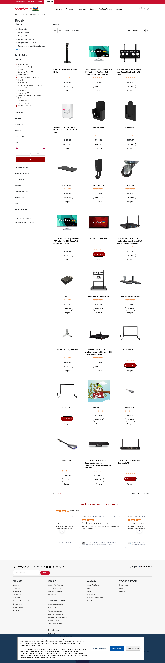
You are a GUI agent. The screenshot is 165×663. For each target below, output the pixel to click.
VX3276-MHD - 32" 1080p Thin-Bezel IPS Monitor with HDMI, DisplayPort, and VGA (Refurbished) (66, 241)
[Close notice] (141, 648)
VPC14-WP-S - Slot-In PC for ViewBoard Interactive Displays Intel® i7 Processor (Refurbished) (99, 352)
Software (16, 610)
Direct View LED (18, 604)
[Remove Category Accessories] (16, 39)
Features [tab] (18, 185)
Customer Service (54, 608)
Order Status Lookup (55, 591)
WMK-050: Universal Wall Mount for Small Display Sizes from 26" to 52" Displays (129, 72)
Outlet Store (17, 595)
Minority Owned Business (95, 598)
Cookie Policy (24, 645)
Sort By (127, 30)
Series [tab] (17, 203)
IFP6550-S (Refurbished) (98, 239)
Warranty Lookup (53, 621)
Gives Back (91, 601)
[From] (23, 153)
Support (119, 9)
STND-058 (96, 408)
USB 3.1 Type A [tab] (20, 136)
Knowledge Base (53, 630)
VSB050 (64, 297)
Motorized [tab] (18, 130)
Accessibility (52, 633)
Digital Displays (34, 14)
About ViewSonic (93, 585)
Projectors (69, 9)
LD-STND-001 (128, 350)
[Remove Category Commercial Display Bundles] (16, 46)
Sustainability (91, 595)
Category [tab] (18, 60)
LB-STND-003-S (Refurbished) (98, 297)
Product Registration (55, 611)
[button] (67, 91)
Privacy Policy (77, 643)
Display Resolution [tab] (21, 168)
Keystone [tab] (18, 118)
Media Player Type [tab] (21, 209)
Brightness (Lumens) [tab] (22, 174)
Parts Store (16, 598)
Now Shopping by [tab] (21, 29)
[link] (101, 543)
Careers (89, 591)
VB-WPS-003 (66, 461)
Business (40, 2)
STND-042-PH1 (98, 128)
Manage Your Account (55, 585)
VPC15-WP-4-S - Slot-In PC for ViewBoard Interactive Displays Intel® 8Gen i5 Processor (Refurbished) (129, 241)
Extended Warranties (55, 624)
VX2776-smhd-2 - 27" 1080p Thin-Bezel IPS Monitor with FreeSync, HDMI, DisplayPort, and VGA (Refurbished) (98, 72)
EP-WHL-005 (129, 185)
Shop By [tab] (55, 25)
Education (31, 2)
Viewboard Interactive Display (23, 601)
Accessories (82, 9)
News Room (123, 585)
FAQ (49, 627)
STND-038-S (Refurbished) (130, 297)
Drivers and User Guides (56, 614)
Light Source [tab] (19, 179)
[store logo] (27, 9)
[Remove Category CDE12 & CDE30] (16, 42)
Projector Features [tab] (21, 191)
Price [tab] (17, 142)
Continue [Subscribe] (45, 573)
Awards (89, 588)
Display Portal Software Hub (57, 617)
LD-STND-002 (65, 408)
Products (24, 14)
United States (145, 567)
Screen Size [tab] (19, 124)
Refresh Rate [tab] (19, 197)
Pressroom (123, 591)
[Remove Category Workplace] (16, 36)
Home (17, 14)
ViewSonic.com (20, 2)
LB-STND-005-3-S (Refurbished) (67, 350)
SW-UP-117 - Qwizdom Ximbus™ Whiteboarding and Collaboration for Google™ (65, 130)
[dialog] (82, 648)
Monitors (59, 9)
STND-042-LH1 (130, 128)
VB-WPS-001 (129, 408)
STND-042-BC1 (98, 185)
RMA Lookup (52, 595)
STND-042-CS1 (67, 185)
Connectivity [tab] (19, 112)
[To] (38, 153)
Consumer (50, 2)
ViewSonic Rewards (105, 9)
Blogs (121, 588)
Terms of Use (35, 645)
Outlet (92, 9)
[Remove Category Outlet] (16, 32)
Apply (30, 160)
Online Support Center (55, 605)
